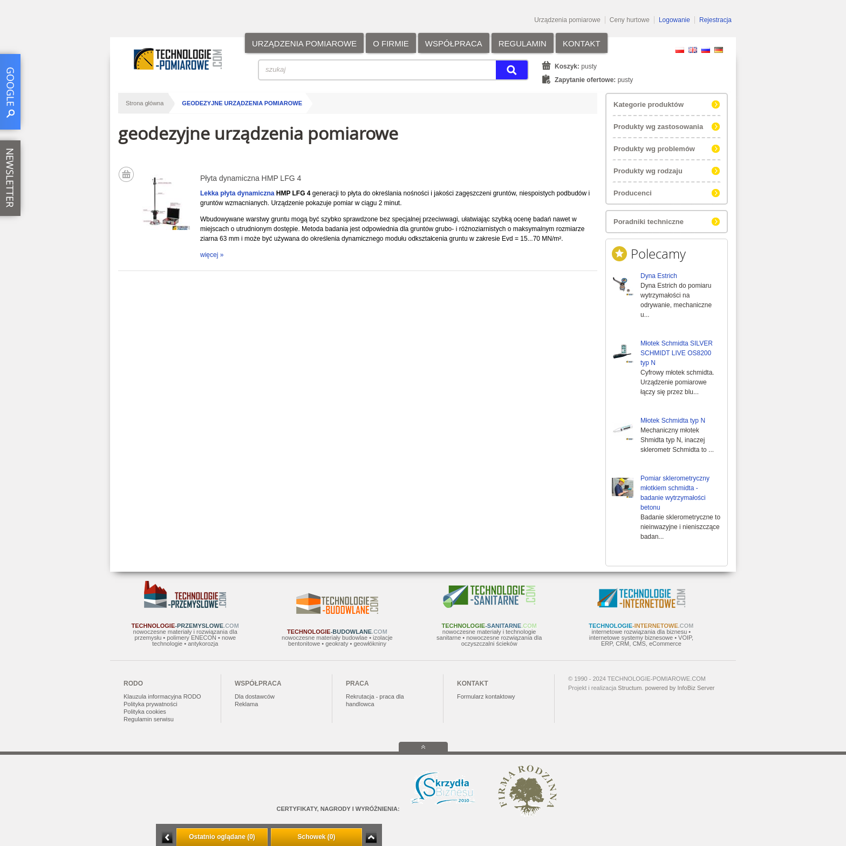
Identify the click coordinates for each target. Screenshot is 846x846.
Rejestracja (715, 20)
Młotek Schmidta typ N (672, 420)
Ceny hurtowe (630, 20)
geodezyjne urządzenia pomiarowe (242, 103)
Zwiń (371, 837)
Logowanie (674, 20)
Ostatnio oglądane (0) (222, 837)
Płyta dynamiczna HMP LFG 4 (250, 178)
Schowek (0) (316, 837)
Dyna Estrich (658, 276)
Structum (630, 688)
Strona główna (144, 103)
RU (705, 50)
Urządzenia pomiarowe (567, 20)
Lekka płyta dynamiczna (237, 193)
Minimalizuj (167, 837)
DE (718, 50)
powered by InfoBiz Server (679, 688)
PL (680, 50)
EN (692, 50)
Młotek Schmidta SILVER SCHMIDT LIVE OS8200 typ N (676, 353)
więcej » (211, 255)
